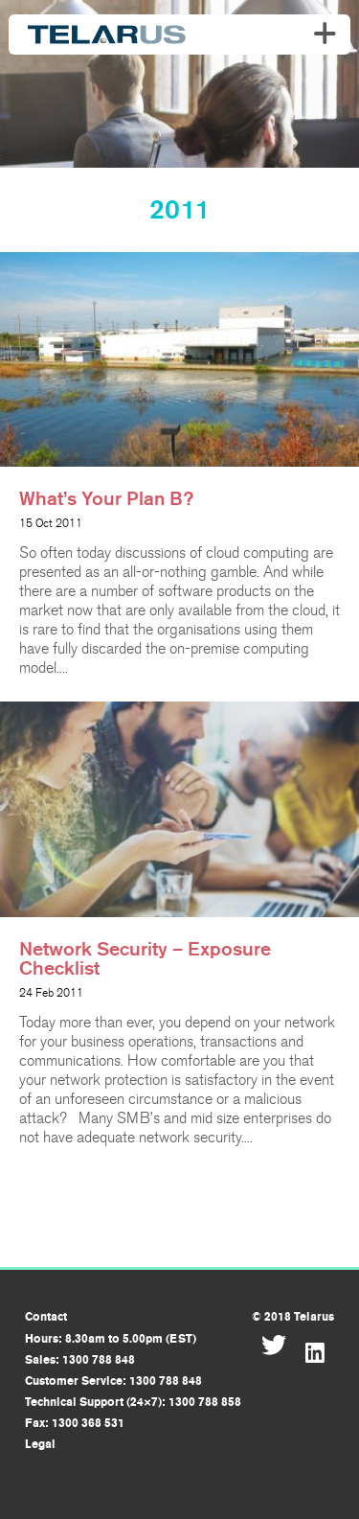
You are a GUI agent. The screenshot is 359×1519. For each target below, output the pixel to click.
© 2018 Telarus (293, 1316)
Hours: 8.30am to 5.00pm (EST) (110, 1339)
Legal (40, 1444)
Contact (46, 1316)
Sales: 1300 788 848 (80, 1360)
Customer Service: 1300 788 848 (113, 1381)
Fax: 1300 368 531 (74, 1423)
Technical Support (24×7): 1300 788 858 (133, 1402)
